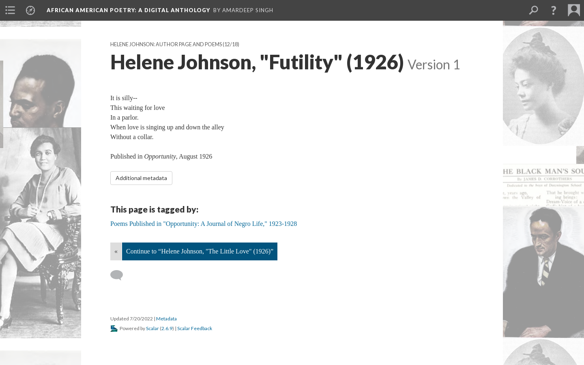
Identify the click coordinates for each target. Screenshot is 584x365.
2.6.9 (166, 328)
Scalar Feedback (194, 328)
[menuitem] (10, 10)
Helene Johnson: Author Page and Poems (166, 44)
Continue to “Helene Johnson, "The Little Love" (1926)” (199, 251)
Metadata (166, 319)
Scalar (152, 328)
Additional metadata (141, 177)
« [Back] (116, 251)
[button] (553, 10)
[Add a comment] (120, 275)
